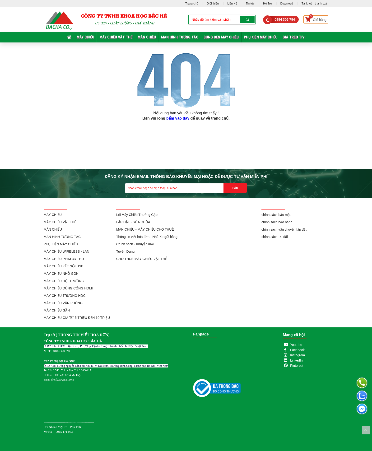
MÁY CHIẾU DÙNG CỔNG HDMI (68, 288)
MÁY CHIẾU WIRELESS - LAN (66, 251)
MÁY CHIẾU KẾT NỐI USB (63, 266)
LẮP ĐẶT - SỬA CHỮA (133, 222)
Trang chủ (191, 3)
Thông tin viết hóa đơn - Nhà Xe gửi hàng (146, 237)
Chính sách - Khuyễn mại (135, 244)
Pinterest (296, 365)
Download (286, 3)
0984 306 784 (284, 19)
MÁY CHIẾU (85, 37)
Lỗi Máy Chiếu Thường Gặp (137, 215)
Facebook (297, 350)
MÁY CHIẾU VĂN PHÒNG (63, 303)
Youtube (296, 345)
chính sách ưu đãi (274, 237)
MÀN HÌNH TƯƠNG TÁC (179, 37)
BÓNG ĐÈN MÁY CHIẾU (221, 37)
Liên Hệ (232, 3)
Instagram (297, 355)
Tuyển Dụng (125, 251)
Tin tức (250, 3)
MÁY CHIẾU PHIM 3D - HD (64, 259)
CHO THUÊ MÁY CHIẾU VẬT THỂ (141, 259)
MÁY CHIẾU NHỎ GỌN (61, 273)
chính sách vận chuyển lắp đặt (284, 229)
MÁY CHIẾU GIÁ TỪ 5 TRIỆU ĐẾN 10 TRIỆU (77, 318)
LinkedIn (296, 360)
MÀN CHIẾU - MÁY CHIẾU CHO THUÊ (145, 229)
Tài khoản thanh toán (315, 3)
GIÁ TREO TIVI (294, 37)
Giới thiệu (213, 3)
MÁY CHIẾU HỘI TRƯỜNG (64, 281)
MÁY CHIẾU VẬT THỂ (115, 37)
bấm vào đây (177, 118)
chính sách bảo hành (276, 222)
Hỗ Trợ (267, 3)
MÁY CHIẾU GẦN (57, 310)
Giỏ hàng (315, 18)
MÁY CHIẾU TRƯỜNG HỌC (65, 296)
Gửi (235, 188)
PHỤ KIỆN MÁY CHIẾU (260, 37)
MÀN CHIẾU (147, 37)
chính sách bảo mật (276, 215)
